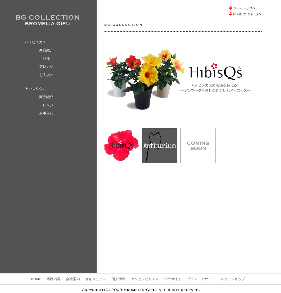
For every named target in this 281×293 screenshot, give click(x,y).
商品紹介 (46, 50)
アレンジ (46, 67)
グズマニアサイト (201, 279)
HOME (36, 279)
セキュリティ (95, 279)
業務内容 (54, 279)
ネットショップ (232, 279)
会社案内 (73, 279)
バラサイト (173, 279)
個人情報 (119, 279)
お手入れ (46, 75)
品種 (46, 58)
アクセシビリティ (145, 279)
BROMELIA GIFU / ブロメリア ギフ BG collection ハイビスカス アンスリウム (47, 20)
